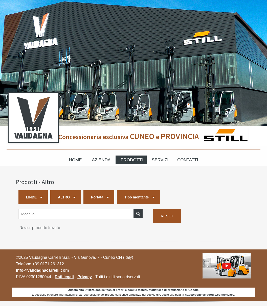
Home (75, 160)
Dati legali (64, 277)
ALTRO (64, 197)
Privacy (84, 277)
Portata (97, 197)
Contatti (187, 160)
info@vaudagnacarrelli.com (42, 270)
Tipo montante (136, 197)
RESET (167, 216)
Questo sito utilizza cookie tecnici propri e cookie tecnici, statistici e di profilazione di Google (133, 289)
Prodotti (132, 160)
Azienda (101, 160)
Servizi (160, 160)
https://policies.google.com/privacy (209, 294)
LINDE (31, 197)
